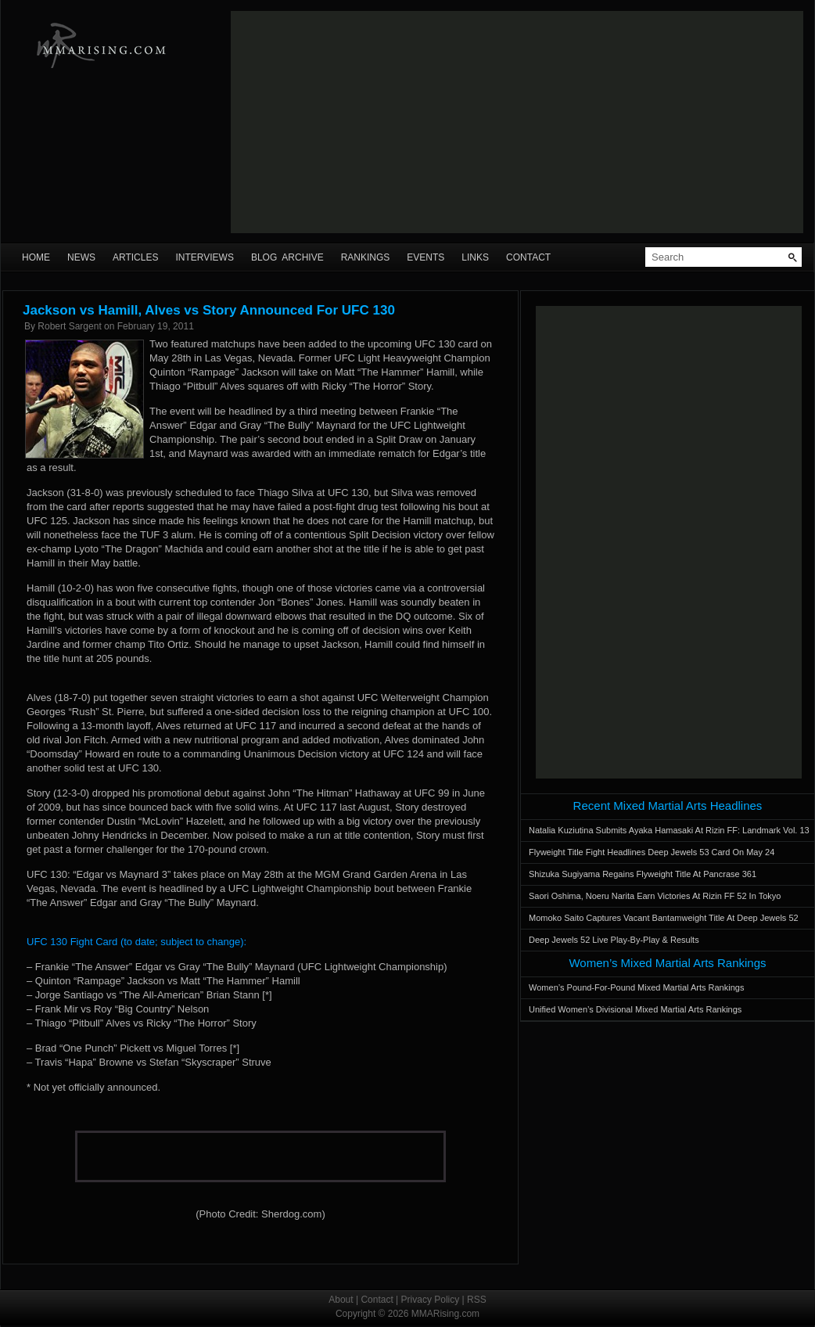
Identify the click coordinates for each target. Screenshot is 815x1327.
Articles (135, 257)
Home (36, 257)
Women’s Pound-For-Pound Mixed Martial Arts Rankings (636, 987)
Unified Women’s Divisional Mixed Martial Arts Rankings (635, 1009)
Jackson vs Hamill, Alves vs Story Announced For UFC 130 (209, 310)
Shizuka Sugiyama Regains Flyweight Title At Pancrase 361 (642, 874)
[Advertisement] (438, 122)
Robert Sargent (69, 326)
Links (475, 257)
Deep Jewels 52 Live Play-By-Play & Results (614, 939)
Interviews (204, 257)
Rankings (365, 257)
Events (425, 257)
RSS (476, 1299)
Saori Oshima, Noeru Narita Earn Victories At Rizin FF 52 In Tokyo (655, 896)
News (81, 257)
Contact (528, 257)
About (341, 1299)
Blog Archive (287, 257)
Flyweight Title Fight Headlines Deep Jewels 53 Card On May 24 (651, 852)
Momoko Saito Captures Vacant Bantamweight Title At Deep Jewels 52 (664, 917)
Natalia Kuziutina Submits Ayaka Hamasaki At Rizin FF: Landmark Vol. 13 (669, 830)
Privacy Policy (430, 1299)
